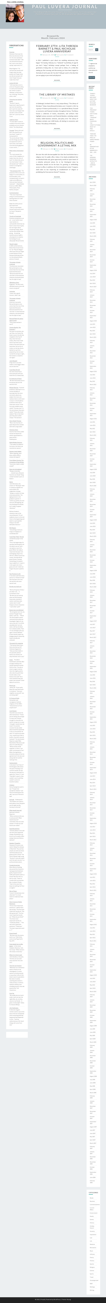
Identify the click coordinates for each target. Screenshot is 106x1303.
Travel (91, 1277)
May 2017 (92, 631)
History (92, 1223)
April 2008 (92, 1089)
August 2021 (93, 418)
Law (91, 1238)
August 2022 (93, 371)
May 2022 (92, 381)
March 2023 (93, 337)
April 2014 (92, 786)
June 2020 (92, 476)
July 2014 (92, 776)
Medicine (92, 1244)
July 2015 (92, 725)
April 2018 (92, 583)
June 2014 (92, 779)
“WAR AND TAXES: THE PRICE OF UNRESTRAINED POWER (94, 137)
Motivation (93, 1247)
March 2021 (93, 435)
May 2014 (92, 782)
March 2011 (93, 941)
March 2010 (93, 991)
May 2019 (92, 529)
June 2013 (92, 830)
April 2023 (92, 334)
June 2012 (92, 880)
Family (92, 1216)
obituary (92, 1254)
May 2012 (92, 884)
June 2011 (92, 931)
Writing (92, 1290)
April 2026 (92, 182)
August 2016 (93, 671)
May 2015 (92, 732)
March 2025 (93, 236)
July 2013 (92, 826)
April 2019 (92, 533)
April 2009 (92, 1039)
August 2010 (93, 975)
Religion (92, 1267)
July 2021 (92, 422)
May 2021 (92, 428)
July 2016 (92, 675)
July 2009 (92, 1029)
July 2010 (92, 978)
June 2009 (92, 1032)
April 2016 (92, 685)
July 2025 (92, 223)
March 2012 (93, 890)
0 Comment (70, 54)
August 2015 (93, 722)
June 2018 (92, 577)
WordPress (57, 1299)
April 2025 (92, 233)
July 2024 (92, 273)
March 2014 (93, 789)
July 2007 (92, 1130)
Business (92, 1201)
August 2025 (93, 219)
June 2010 (92, 981)
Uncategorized (94, 1280)
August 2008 (93, 1076)
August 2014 (93, 773)
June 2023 (92, 327)
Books (91, 1198)
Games (92, 1219)
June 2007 (92, 1133)
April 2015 (92, 735)
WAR (91, 1283)
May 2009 (92, 1035)
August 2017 (93, 621)
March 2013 (93, 840)
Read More (57, 80)
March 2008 (93, 1092)
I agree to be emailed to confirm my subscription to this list (93, 68)
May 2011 (92, 934)
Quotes (92, 1264)
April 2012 (92, 887)
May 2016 (92, 681)
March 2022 (93, 384)
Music (91, 1251)
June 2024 (92, 277)
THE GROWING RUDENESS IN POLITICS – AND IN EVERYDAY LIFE (93, 161)
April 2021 (92, 432)
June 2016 (92, 678)
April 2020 (92, 482)
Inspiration (93, 1234)
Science (92, 1270)
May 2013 (92, 833)
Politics (92, 1260)
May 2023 (92, 330)
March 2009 (93, 1042)
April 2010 (92, 988)
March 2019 (93, 536)
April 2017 (92, 634)
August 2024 (93, 270)
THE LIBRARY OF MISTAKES (57, 94)
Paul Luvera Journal (15, 2)
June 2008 (92, 1083)
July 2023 (92, 324)
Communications (95, 1204)
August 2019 (93, 520)
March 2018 (93, 587)
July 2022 (92, 374)
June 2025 (92, 226)
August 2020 (93, 469)
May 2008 (92, 1086)
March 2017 (93, 637)
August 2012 (93, 874)
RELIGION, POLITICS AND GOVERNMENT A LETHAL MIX (57, 144)
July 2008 (92, 1079)
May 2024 (92, 280)
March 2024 (93, 286)
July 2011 (92, 928)
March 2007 (93, 1143)
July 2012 (92, 877)
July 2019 (92, 523)
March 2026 (93, 185)
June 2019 (92, 526)
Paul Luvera (60, 54)
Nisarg (69, 1299)
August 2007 (93, 1127)
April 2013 (92, 836)
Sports (92, 1274)
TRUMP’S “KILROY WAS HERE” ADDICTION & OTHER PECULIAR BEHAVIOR (93, 99)
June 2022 (92, 378)
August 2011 (93, 924)
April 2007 (92, 1140)
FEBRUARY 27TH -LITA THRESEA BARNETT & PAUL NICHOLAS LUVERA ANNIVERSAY (57, 48)
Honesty (92, 1231)
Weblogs (92, 1287)
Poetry (92, 1257)
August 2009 (93, 1025)
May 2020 (92, 479)
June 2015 (92, 729)
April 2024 (92, 283)
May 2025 (92, 229)
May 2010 (92, 985)
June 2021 (92, 425)
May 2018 (92, 580)
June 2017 (92, 627)
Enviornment (93, 1213)
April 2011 (92, 937)
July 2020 (92, 472)
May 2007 (92, 1136)
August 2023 (93, 321)
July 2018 (92, 574)
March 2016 (93, 688)
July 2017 (92, 624)
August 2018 (93, 570)
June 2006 (92, 1177)
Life (91, 1241)
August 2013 (93, 823)
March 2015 (93, 738)
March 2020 (93, 485)
